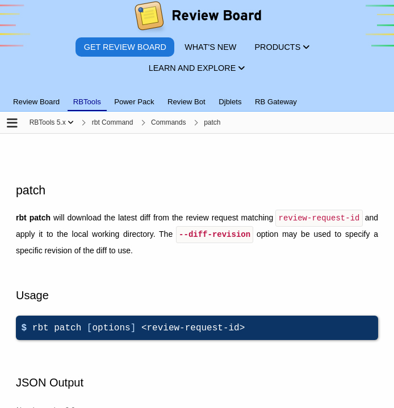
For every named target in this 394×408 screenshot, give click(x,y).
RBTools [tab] (87, 101)
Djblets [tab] (230, 101)
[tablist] (197, 95)
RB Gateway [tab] (276, 101)
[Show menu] (71, 122)
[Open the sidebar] (12, 124)
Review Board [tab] (36, 101)
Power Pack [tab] (134, 101)
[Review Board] (197, 18)
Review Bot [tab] (186, 101)
